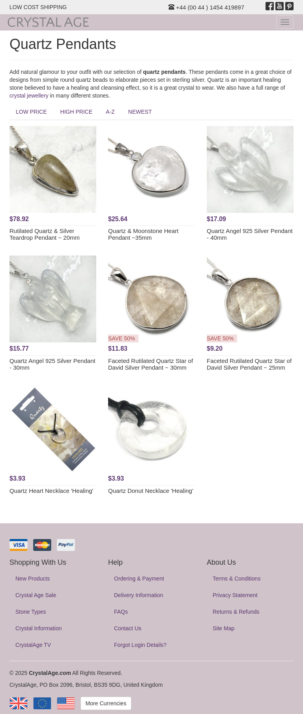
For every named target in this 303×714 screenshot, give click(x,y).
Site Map (223, 628)
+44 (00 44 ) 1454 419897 (206, 7)
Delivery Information (138, 595)
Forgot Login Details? (140, 645)
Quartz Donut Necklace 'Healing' (150, 490)
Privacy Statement (235, 595)
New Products (32, 578)
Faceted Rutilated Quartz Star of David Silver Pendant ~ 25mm (249, 364)
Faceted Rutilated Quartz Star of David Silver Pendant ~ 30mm (150, 364)
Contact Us (127, 628)
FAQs (121, 612)
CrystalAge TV (33, 645)
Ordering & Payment (139, 578)
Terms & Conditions (236, 578)
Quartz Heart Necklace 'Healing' (51, 490)
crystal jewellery (29, 95)
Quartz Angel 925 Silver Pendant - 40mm (250, 234)
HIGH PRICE (76, 112)
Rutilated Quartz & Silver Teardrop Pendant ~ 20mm (44, 234)
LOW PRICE (31, 112)
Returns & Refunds (236, 612)
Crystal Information (38, 628)
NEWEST (140, 112)
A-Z (110, 112)
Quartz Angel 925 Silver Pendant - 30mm (52, 364)
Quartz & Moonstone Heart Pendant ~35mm (143, 234)
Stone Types (30, 612)
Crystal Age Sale (35, 595)
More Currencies (106, 703)
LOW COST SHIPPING (38, 7)
